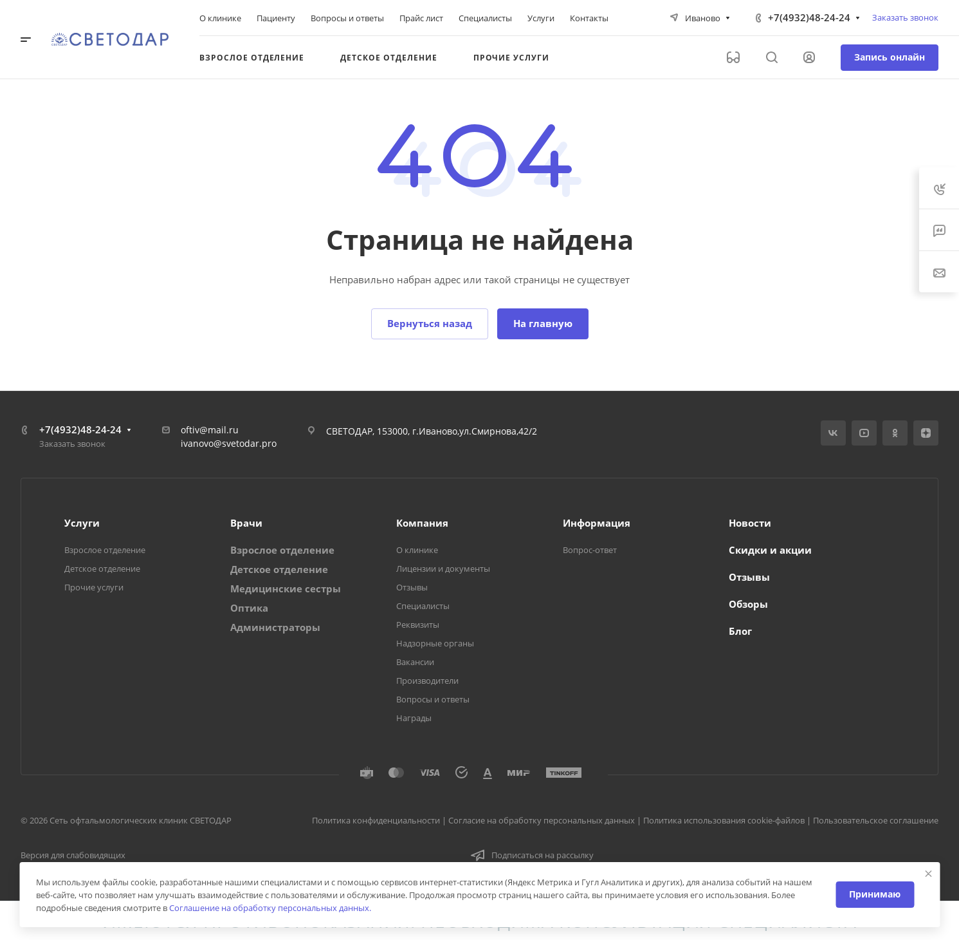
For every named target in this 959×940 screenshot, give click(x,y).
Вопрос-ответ (590, 550)
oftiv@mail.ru (210, 430)
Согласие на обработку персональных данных (541, 820)
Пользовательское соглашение (875, 820)
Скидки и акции (770, 549)
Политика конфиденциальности (376, 820)
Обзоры (748, 603)
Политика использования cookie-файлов (724, 820)
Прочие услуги (93, 587)
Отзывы (412, 587)
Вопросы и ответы (433, 699)
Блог (740, 631)
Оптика (249, 607)
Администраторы (275, 627)
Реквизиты (417, 624)
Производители (427, 680)
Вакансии (415, 662)
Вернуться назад (429, 323)
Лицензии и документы (443, 568)
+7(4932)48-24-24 (809, 17)
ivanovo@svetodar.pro (229, 443)
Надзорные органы (435, 643)
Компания (422, 522)
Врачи (246, 522)
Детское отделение (102, 568)
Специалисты (423, 606)
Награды (414, 718)
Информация (596, 522)
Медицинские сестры (285, 588)
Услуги (82, 522)
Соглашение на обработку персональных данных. (270, 908)
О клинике (417, 550)
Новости (750, 522)
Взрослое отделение (104, 550)
